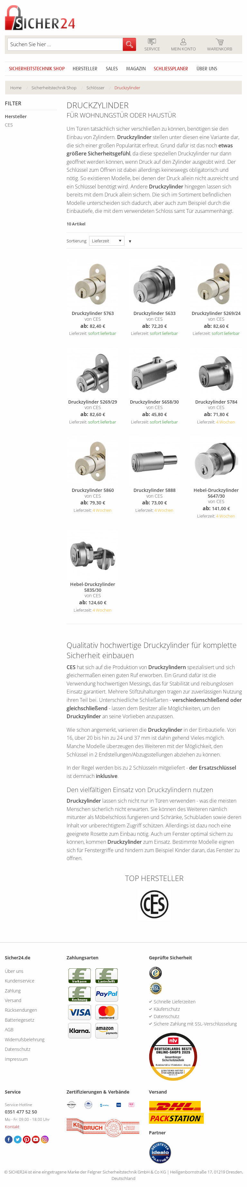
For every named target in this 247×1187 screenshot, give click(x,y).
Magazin (136, 68)
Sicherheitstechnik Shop (37, 68)
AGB (9, 1029)
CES (9, 125)
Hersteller (85, 68)
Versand (13, 1000)
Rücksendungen (21, 1010)
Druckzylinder (127, 88)
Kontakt (12, 1127)
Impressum (16, 1059)
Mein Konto (183, 45)
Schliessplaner (171, 68)
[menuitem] (21, 87)
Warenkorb (219, 45)
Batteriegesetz (19, 1020)
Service (152, 45)
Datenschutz (17, 1049)
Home (16, 88)
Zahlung (13, 991)
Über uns (207, 68)
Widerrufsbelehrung (24, 1039)
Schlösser (96, 88)
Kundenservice (19, 981)
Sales (112, 68)
